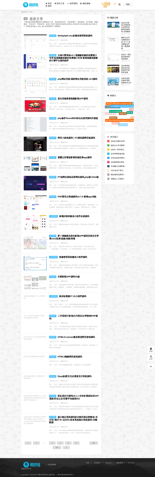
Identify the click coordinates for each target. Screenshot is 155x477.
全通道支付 (123, 125)
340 (93, 443)
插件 (50, 6)
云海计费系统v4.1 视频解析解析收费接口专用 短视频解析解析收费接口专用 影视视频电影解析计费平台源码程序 (73, 58)
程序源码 (74, 3)
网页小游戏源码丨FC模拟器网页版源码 (76, 138)
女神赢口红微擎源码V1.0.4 (121, 166)
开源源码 (133, 110)
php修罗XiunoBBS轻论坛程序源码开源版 (78, 118)
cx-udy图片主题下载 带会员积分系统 (125, 108)
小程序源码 (53, 216)
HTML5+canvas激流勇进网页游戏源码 (76, 337)
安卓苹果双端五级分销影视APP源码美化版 (127, 154)
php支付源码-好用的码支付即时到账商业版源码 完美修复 (125, 27)
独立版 (129, 114)
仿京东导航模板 (116, 113)
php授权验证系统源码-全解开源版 (123, 162)
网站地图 (119, 463)
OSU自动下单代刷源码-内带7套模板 (124, 170)
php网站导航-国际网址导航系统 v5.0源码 (77, 79)
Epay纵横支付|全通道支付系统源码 (74, 376)
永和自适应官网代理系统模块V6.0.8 (126, 80)
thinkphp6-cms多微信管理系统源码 (75, 35)
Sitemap (109, 463)
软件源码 (53, 98)
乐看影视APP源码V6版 (69, 276)
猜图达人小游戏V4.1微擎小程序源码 (124, 179)
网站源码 (53, 36)
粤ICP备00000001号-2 (66, 475)
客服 (151, 349)
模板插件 (113, 119)
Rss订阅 (131, 463)
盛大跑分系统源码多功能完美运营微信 (120, 122)
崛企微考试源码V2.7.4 (119, 175)
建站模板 (86, 3)
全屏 (151, 357)
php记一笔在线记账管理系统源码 (126, 56)
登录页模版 (116, 103)
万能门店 (122, 116)
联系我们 (97, 463)
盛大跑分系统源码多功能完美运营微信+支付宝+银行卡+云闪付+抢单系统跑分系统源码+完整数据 (73, 420)
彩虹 (132, 118)
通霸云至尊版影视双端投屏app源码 (75, 157)
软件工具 (60, 3)
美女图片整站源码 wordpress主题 (119, 105)
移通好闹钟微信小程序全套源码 (74, 216)
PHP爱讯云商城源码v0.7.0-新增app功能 (77, 196)
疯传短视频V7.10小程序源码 (72, 296)
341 (57, 447)
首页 (50, 3)
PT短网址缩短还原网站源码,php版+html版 (78, 177)
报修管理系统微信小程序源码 (73, 257)
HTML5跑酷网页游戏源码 (70, 356)
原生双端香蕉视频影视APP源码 (73, 98)
